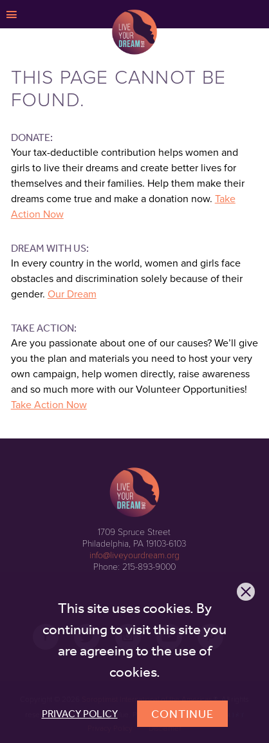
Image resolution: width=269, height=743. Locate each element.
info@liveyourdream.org (134, 555)
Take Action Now (49, 405)
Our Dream (72, 294)
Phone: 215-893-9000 (134, 566)
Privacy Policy (80, 713)
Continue (182, 713)
